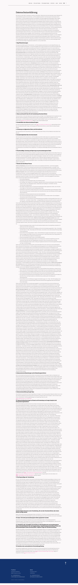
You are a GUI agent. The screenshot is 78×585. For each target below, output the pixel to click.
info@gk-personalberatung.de (26, 122)
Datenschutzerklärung (21, 581)
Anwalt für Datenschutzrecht (29, 554)
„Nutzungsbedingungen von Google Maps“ (24, 400)
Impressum (12, 581)
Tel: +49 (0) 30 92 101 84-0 (35, 577)
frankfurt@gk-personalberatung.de (18, 578)
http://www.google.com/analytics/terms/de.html (25, 475)
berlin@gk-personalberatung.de (36, 578)
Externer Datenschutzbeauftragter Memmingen (44, 553)
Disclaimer (16, 581)
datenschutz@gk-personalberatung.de (43, 126)
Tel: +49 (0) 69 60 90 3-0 (15, 577)
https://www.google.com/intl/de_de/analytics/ (25, 477)
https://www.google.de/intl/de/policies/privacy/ (33, 474)
